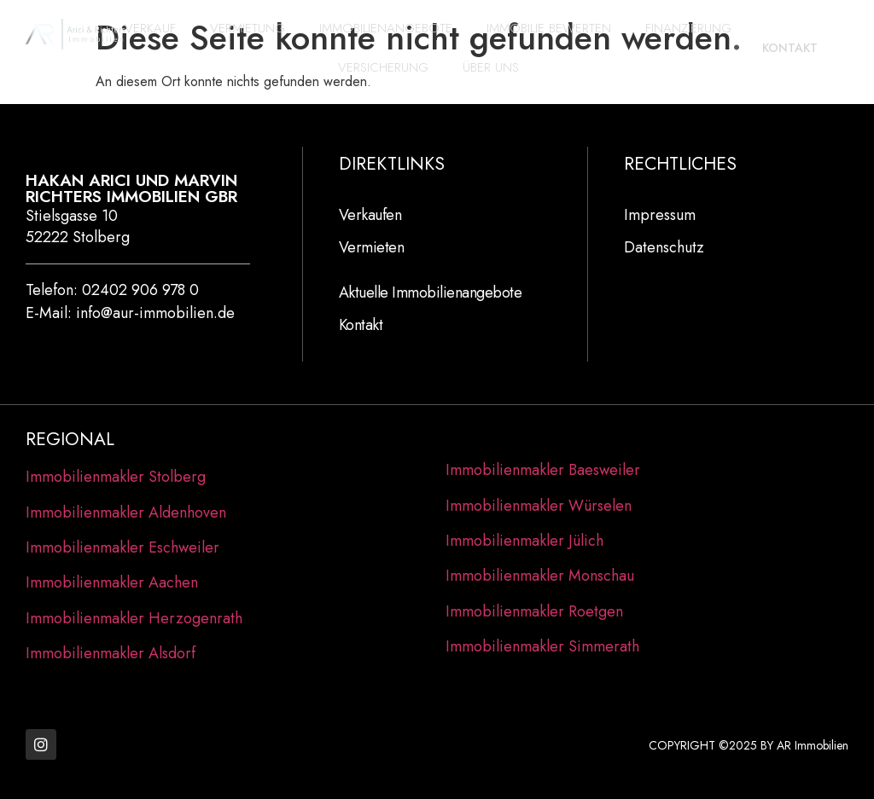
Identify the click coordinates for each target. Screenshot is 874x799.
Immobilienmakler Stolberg (116, 477)
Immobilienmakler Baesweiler (543, 470)
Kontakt (361, 325)
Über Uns (491, 67)
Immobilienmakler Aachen (112, 582)
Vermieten (372, 247)
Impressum (660, 215)
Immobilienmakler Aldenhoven (126, 512)
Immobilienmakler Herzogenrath (134, 618)
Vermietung (247, 28)
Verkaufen (370, 215)
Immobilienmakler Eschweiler (122, 547)
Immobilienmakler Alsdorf (110, 653)
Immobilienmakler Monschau (540, 576)
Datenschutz (664, 247)
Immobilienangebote (385, 28)
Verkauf (150, 28)
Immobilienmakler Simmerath (542, 646)
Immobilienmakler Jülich (524, 541)
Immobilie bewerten (549, 28)
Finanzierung (688, 28)
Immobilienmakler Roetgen (534, 611)
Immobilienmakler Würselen (539, 506)
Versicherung (383, 67)
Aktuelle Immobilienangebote (430, 292)
